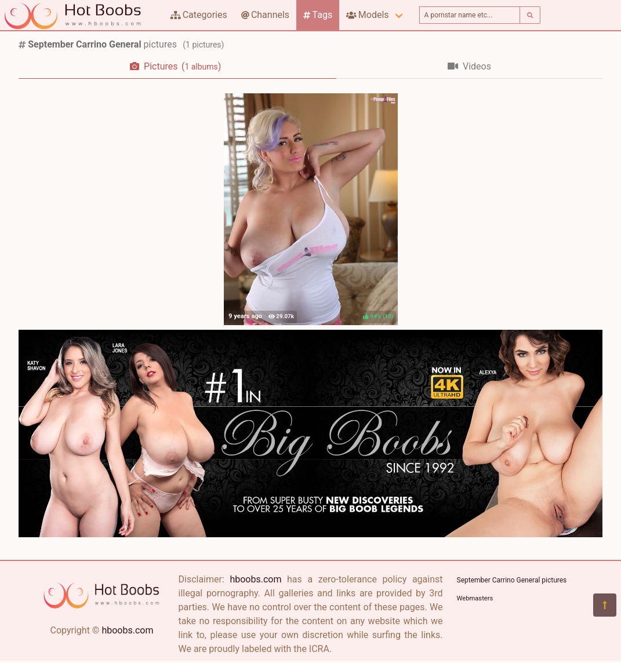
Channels (265, 14)
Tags (317, 14)
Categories (198, 14)
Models (367, 14)
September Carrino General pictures (512, 580)
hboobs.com (127, 630)
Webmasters (475, 598)
